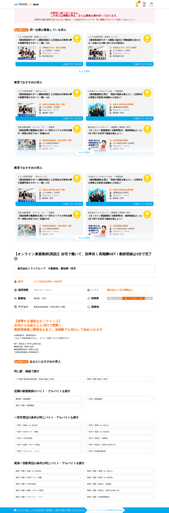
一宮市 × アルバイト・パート (48, 451)
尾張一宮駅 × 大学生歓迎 (48, 484)
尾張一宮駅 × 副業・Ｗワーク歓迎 (48, 490)
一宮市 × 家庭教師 (120, 399)
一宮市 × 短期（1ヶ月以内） (48, 425)
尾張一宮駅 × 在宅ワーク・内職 (48, 477)
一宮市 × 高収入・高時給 (120, 438)
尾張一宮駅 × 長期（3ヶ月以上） (120, 471)
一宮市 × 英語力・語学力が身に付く (120, 445)
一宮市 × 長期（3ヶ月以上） (120, 425)
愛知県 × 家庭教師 (48, 399)
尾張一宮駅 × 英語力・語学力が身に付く (120, 490)
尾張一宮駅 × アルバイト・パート (48, 497)
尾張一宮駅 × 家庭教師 (48, 405)
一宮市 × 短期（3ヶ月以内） (120, 432)
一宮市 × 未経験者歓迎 (120, 451)
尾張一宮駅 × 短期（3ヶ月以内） (120, 477)
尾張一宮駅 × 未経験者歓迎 (120, 497)
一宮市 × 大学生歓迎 (48, 438)
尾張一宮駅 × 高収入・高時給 (120, 484)
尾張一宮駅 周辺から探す (120, 379)
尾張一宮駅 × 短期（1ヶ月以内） (48, 471)
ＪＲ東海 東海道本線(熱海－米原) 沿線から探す (48, 379)
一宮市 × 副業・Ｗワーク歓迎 (48, 445)
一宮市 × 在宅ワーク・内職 (48, 432)
